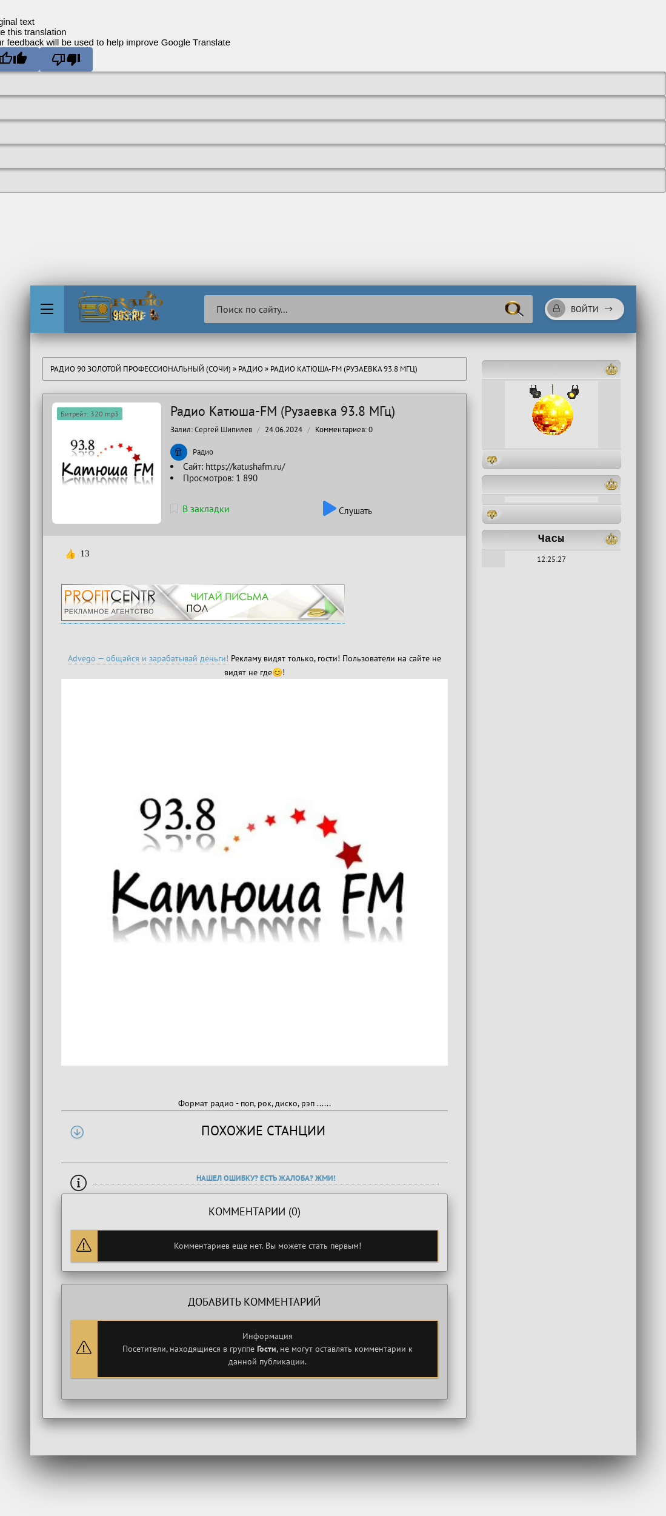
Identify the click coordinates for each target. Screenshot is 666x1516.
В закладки (200, 509)
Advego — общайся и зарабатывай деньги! (148, 658)
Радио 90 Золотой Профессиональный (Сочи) (140, 369)
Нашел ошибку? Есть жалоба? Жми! (266, 1178)
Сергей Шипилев (223, 429)
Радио (250, 369)
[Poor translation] (66, 59)
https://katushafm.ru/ (245, 466)
